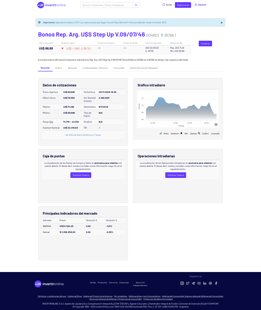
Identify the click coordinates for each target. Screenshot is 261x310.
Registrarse (183, 4)
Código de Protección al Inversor (98, 296)
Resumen (45, 67)
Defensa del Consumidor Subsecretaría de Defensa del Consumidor (192, 296)
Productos (102, 282)
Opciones (72, 68)
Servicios (113, 282)
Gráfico (58, 68)
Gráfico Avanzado (211, 133)
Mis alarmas (191, 133)
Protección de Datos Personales (158, 299)
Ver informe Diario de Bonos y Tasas (83, 134)
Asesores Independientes (140, 283)
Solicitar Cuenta (81, 175)
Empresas (124, 282)
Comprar (205, 43)
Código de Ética (75, 296)
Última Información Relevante (144, 68)
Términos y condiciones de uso (52, 296)
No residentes (120, 296)
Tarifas (93, 282)
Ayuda (167, 4)
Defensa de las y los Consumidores (144, 296)
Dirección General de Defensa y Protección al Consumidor (116, 299)
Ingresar (200, 4)
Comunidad (119, 68)
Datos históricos (171, 133)
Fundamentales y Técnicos (95, 68)
